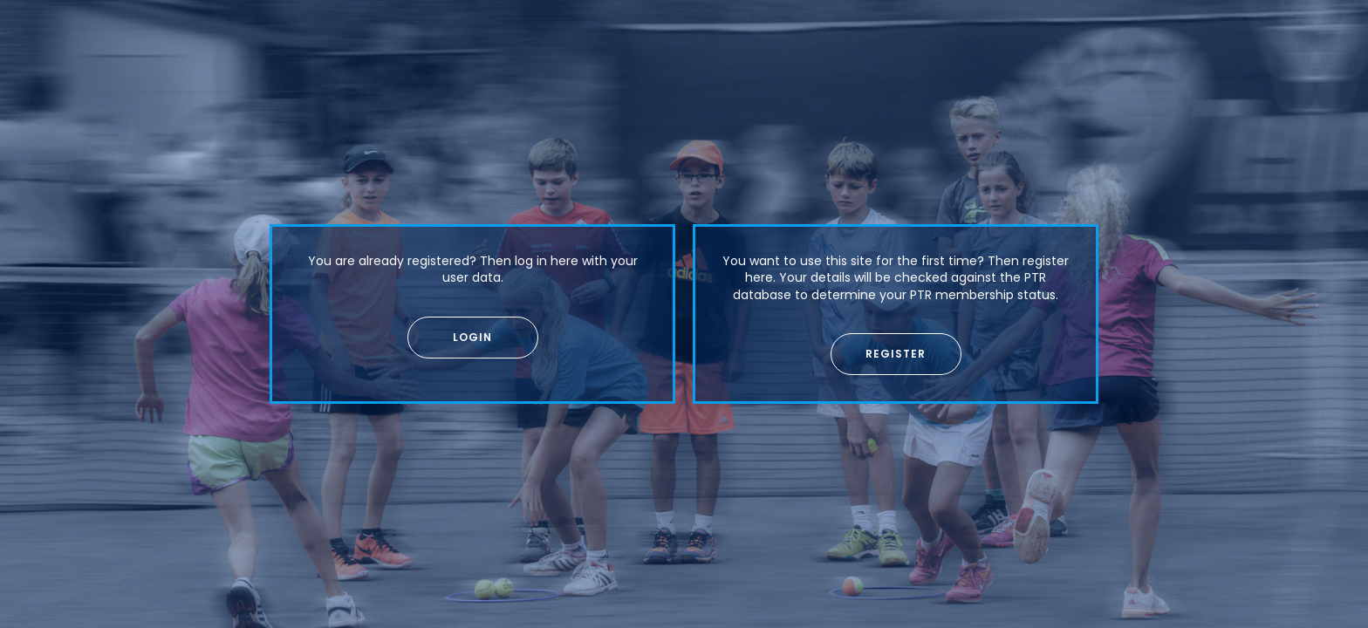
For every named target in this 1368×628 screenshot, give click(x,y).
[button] (472, 337)
